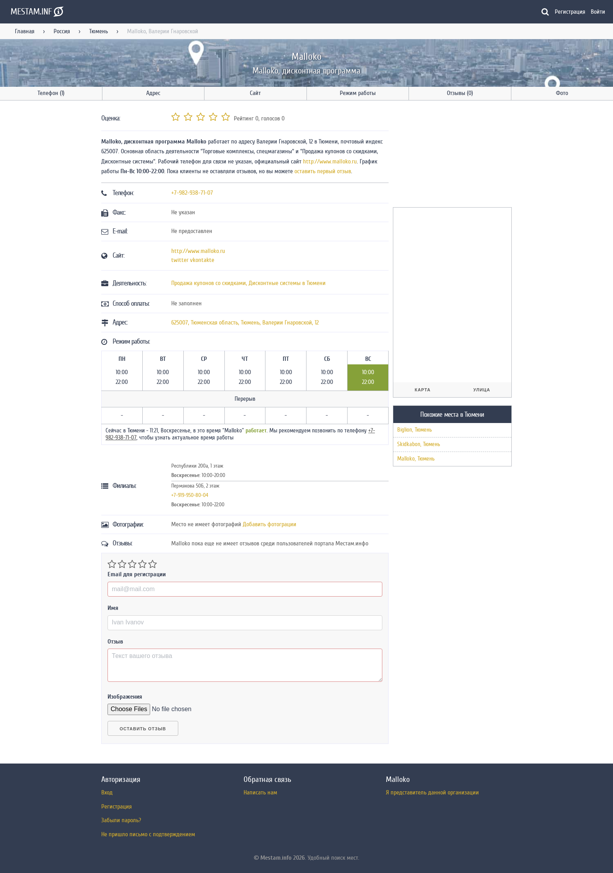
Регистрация (570, 11)
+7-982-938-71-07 (192, 192)
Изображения (125, 696)
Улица (481, 389)
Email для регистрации (137, 574)
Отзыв (115, 641)
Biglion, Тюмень (414, 430)
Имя (113, 607)
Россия (62, 31)
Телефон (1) (51, 93)
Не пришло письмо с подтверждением (148, 834)
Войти (598, 11)
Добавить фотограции (269, 524)
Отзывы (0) (460, 93)
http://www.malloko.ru (330, 161)
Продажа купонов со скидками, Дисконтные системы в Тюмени (248, 283)
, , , (245, 322)
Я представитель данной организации (432, 792)
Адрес (153, 93)
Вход (107, 792)
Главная (24, 31)
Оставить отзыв (143, 728)
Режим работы (358, 93)
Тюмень (98, 31)
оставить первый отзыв (322, 171)
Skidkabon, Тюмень (418, 444)
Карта (423, 389)
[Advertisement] (451, 155)
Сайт (255, 93)
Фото (562, 93)
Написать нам (260, 792)
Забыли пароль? (121, 820)
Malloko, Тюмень (416, 458)
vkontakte (202, 260)
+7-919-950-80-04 (189, 495)
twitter (179, 260)
